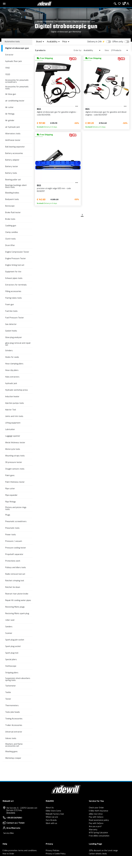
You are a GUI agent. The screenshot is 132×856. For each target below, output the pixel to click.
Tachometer (10, 686)
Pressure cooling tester (15, 548)
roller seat (10, 620)
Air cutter (9, 107)
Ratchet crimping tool (14, 580)
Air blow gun (10, 94)
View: (107, 50)
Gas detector (11, 324)
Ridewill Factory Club (55, 814)
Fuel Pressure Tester (14, 317)
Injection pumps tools (14, 403)
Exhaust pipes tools (13, 278)
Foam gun (9, 304)
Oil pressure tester (13, 462)
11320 (7, 74)
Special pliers (11, 659)
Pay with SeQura (96, 817)
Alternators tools (12, 133)
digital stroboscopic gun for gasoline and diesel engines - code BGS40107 (105, 113)
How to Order (8, 853)
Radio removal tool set (15, 574)
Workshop (48, 21)
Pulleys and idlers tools (15, 567)
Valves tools (10, 738)
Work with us (51, 823)
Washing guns (11, 751)
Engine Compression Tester (17, 252)
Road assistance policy (99, 820)
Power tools (10, 534)
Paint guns (10, 475)
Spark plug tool (11, 653)
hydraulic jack (11, 383)
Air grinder (9, 120)
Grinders (9, 350)
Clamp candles (11, 232)
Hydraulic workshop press (16, 390)
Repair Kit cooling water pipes (18, 600)
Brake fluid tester (13, 212)
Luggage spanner (12, 436)
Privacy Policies (52, 850)
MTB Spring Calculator (98, 832)
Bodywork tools (12, 199)
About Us (50, 807)
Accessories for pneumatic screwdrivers (17, 81)
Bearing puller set (13, 179)
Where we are (52, 817)
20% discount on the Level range (103, 850)
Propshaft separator (14, 554)
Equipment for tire (13, 271)
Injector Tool (10, 409)
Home (39, 21)
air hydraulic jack (12, 127)
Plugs (7, 515)
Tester (8, 699)
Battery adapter (12, 160)
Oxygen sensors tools (14, 469)
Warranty (93, 829)
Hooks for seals (12, 357)
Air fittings (10, 114)
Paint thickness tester (15, 482)
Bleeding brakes (12, 193)
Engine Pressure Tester (15, 258)
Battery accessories (14, 153)
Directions (10, 812)
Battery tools (11, 173)
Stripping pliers (11, 672)
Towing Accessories (13, 718)
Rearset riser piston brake (16, 594)
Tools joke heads (12, 712)
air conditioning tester (14, 101)
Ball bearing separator (15, 147)
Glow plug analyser (13, 337)
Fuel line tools (11, 311)
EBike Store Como (53, 811)
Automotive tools (63, 21)
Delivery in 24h (94, 41)
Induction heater (12, 396)
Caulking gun (10, 225)
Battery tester (11, 166)
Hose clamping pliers (14, 363)
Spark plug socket (13, 646)
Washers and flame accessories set (14, 745)
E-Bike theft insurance (98, 811)
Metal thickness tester (15, 442)
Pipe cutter (10, 488)
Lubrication (10, 429)
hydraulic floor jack (13, 61)
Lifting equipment (12, 423)
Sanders (8, 626)
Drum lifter (10, 245)
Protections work (12, 561)
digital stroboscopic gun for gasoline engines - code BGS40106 (57, 113)
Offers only (117, 41)
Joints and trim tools (14, 416)
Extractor (9, 55)
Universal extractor (13, 732)
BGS (39, 109)
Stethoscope (10, 666)
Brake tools (10, 219)
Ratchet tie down (12, 587)
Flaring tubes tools (13, 298)
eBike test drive (96, 814)
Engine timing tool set (14, 265)
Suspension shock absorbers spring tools (17, 679)
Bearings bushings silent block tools (16, 186)
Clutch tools (10, 239)
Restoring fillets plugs (15, 607)
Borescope (10, 206)
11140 (7, 68)
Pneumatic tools (12, 528)
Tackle (8, 692)
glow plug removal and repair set (18, 344)
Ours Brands (51, 820)
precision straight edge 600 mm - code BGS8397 (54, 189)
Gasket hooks (11, 331)
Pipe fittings (10, 502)
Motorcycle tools (12, 449)
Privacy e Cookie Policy (56, 853)
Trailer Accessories (13, 725)
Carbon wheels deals (98, 853)
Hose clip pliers (11, 370)
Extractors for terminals (16, 285)
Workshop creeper (13, 758)
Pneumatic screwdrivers (16, 521)
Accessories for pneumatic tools (17, 87)
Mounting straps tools (15, 455)
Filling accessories (13, 291)
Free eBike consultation (99, 836)
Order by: (78, 50)
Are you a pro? (95, 826)
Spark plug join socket (14, 640)
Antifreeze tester (12, 140)
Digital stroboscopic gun (84, 21)
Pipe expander (11, 495)
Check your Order (96, 807)
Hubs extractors (12, 377)
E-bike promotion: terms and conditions (20, 850)
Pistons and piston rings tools (15, 508)
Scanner (8, 633)
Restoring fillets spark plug (17, 613)
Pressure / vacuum (13, 541)
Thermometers (12, 705)
